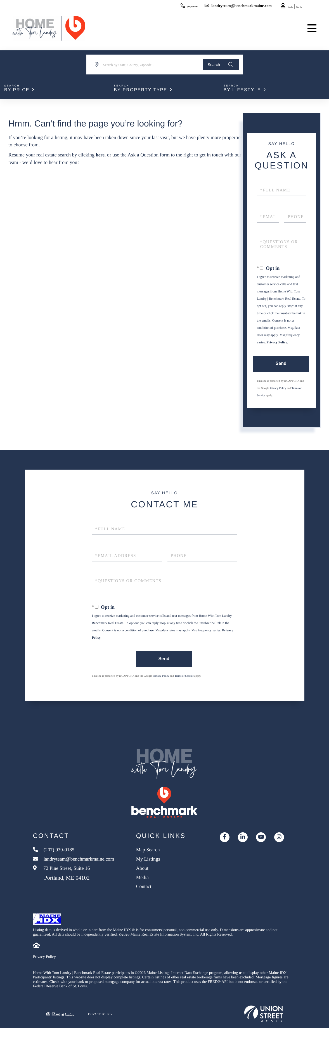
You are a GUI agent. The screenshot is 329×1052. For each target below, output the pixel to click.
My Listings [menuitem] (157, 878)
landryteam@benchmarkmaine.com (219, 6)
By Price (16, 90)
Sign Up (290, 7)
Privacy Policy (276, 342)
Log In (274, 7)
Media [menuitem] (150, 898)
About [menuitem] (150, 888)
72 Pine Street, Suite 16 (65, 893)
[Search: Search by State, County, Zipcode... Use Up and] (145, 64)
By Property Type (140, 90)
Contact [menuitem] (152, 909)
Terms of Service (183, 676)
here (100, 155)
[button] (219, 64)
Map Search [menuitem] (156, 867)
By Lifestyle (242, 90)
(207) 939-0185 (163, 6)
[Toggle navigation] (310, 31)
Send (280, 363)
